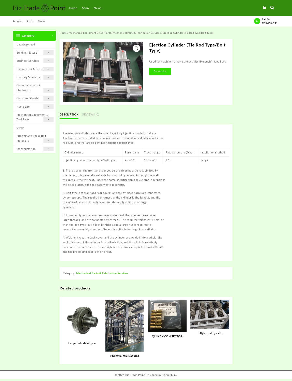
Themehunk (169, 375)
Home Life (35, 106)
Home (63, 32)
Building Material (35, 52)
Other (20, 127)
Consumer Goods (35, 98)
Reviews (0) (90, 114)
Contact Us (160, 71)
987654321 (270, 23)
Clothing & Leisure (35, 77)
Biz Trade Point (135, 375)
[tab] (71, 114)
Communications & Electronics (35, 88)
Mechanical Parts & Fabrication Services (137, 32)
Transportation (35, 149)
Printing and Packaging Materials (35, 138)
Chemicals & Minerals (35, 69)
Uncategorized (25, 44)
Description (69, 114)
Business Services (35, 60)
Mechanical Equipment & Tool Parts (35, 117)
